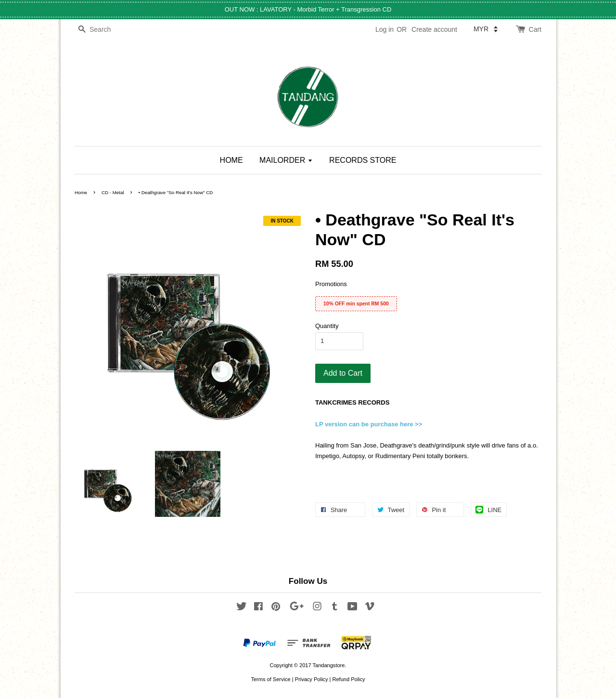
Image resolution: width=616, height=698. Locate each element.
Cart (535, 29)
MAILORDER (286, 160)
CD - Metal (113, 192)
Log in (384, 29)
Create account (434, 29)
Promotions (331, 284)
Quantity (326, 325)
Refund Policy (348, 679)
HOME (231, 160)
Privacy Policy (311, 679)
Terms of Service (270, 679)
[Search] (103, 30)
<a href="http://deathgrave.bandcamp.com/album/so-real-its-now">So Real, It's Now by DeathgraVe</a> (428, 471)
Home (81, 192)
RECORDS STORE (362, 160)
